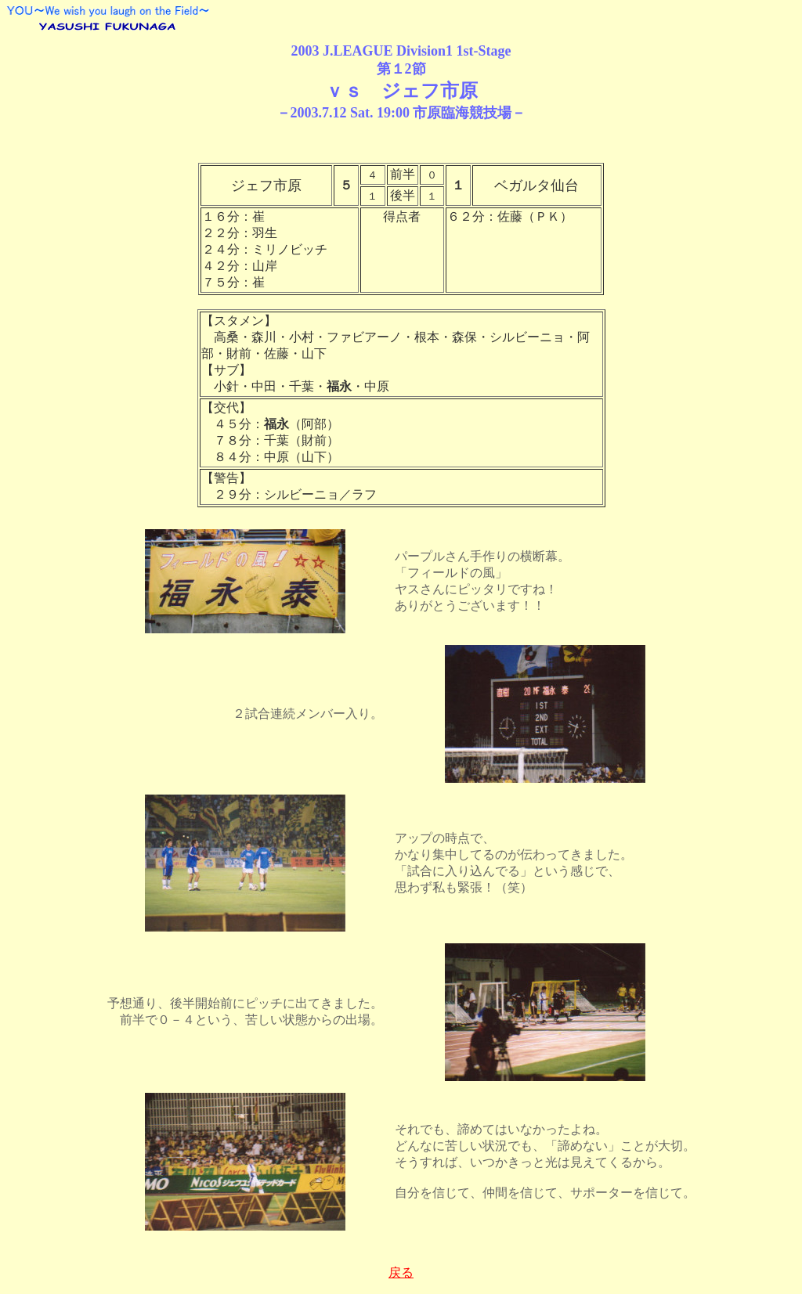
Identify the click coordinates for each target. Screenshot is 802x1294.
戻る (401, 1272)
